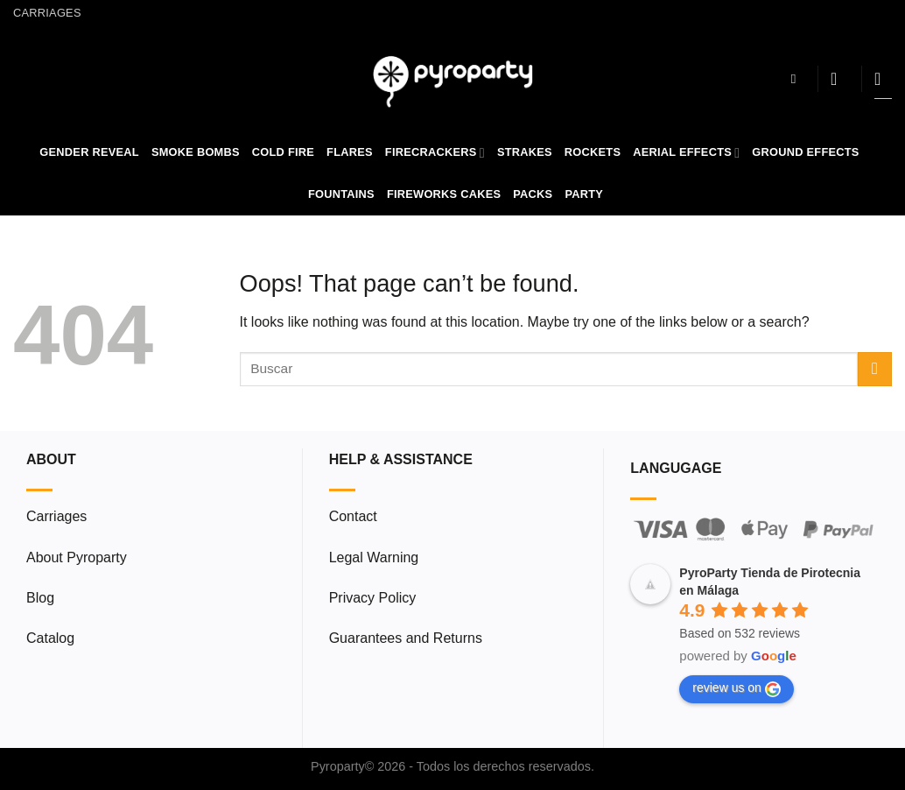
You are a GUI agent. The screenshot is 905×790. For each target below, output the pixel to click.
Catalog (50, 638)
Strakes (524, 152)
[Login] (839, 79)
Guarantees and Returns (405, 638)
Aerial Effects (686, 153)
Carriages (47, 12)
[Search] (797, 78)
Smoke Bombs (195, 152)
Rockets (593, 152)
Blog (40, 597)
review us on (736, 688)
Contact (353, 516)
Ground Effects (805, 152)
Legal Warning (374, 557)
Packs (532, 194)
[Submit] (875, 369)
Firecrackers (435, 153)
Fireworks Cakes (444, 194)
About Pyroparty (76, 557)
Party (584, 194)
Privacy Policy (373, 597)
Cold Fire (283, 152)
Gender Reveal (89, 152)
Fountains (341, 194)
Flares (349, 152)
